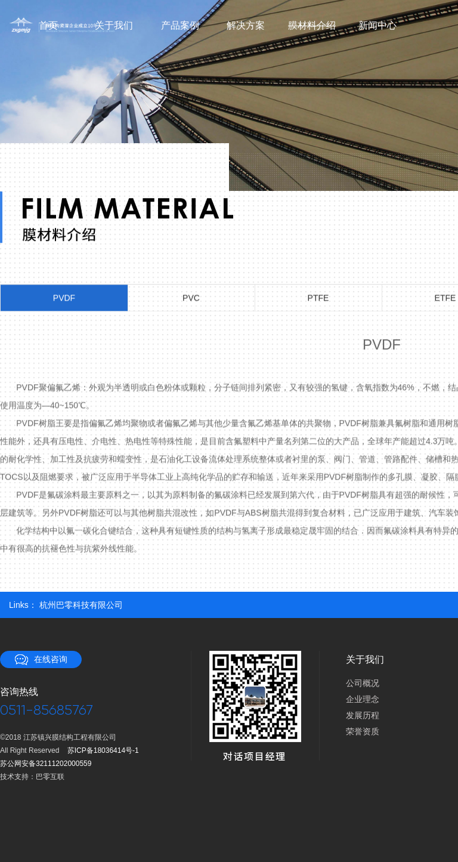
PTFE (318, 298)
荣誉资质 (362, 731)
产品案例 (180, 26)
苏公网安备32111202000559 (45, 763)
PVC (191, 298)
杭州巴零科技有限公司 (81, 605)
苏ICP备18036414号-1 (103, 750)
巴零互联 (50, 777)
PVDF (64, 298)
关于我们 (114, 26)
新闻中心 (377, 26)
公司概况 (362, 683)
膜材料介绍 (311, 26)
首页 (48, 26)
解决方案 (246, 26)
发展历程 (362, 715)
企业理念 (362, 699)
